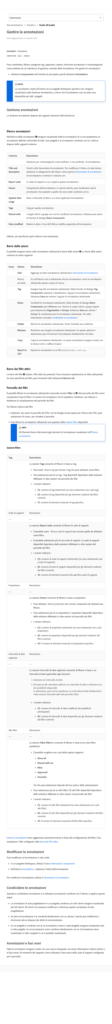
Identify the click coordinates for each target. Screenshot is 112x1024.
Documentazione (15, 25)
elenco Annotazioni (17, 837)
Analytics (31, 25)
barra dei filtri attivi (49, 841)
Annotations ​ (28, 869)
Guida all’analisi (47, 25)
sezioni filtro (71, 422)
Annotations (22, 51)
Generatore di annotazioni (88, 171)
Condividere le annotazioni (64, 317)
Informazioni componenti (63, 863)
